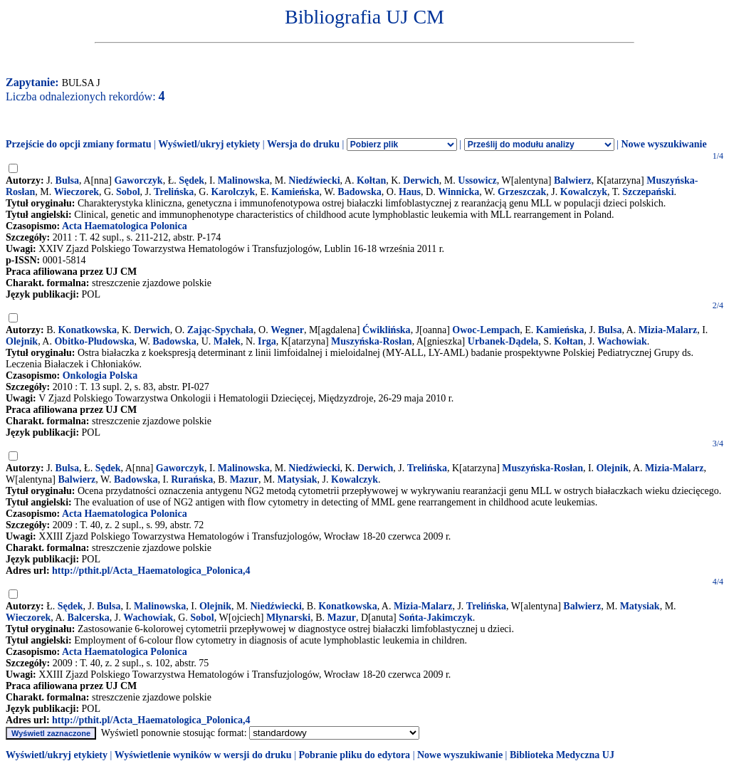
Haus (410, 192)
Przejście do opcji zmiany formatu (79, 144)
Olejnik (22, 341)
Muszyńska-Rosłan (371, 341)
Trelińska (174, 192)
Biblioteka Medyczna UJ (562, 755)
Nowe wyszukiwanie (663, 144)
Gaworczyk (138, 180)
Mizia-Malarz (668, 330)
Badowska (359, 192)
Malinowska (244, 180)
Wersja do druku (303, 144)
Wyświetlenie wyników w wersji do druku (203, 755)
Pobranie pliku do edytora (354, 755)
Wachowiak (622, 341)
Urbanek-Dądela (503, 341)
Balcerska (89, 617)
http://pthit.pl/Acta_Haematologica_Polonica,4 (151, 570)
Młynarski (288, 617)
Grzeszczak (522, 192)
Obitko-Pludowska (94, 341)
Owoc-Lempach (486, 330)
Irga (267, 341)
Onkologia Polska (100, 375)
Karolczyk (233, 192)
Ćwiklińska (386, 330)
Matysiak (298, 479)
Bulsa (67, 180)
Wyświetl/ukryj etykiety (209, 144)
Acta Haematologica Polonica (124, 226)
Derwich (421, 180)
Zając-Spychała (220, 330)
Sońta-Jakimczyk (435, 617)
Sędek (191, 180)
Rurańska (192, 479)
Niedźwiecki (314, 180)
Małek (227, 341)
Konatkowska (87, 330)
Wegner (287, 330)
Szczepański (647, 192)
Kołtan (371, 180)
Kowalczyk (583, 192)
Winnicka (458, 192)
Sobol (128, 192)
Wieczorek (76, 192)
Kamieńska (295, 192)
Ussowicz (477, 180)
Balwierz (573, 180)
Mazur (244, 479)
